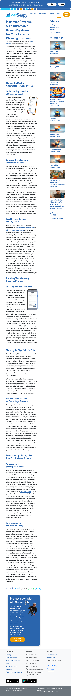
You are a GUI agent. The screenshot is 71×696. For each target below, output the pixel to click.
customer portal (25, 491)
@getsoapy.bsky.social (36, 669)
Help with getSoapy (13, 660)
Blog (58, 13)
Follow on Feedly (56, 218)
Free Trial (52, 665)
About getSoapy (11, 666)
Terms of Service (52, 655)
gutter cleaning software (25, 228)
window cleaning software (15, 230)
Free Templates (11, 657)
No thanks (51, 4)
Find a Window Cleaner (14, 672)
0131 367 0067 (33, 675)
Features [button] (32, 13)
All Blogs (53, 25)
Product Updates (55, 32)
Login (51, 670)
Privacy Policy (51, 657)
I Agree (61, 4)
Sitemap (9, 669)
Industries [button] (42, 13)
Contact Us (32, 655)
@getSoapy (33, 657)
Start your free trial (17, 639)
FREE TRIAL (66, 15)
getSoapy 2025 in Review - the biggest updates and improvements (57, 99)
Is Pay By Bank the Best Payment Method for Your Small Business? (57, 180)
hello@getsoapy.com (36, 672)
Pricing (51, 13)
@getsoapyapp (34, 660)
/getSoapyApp (33, 663)
